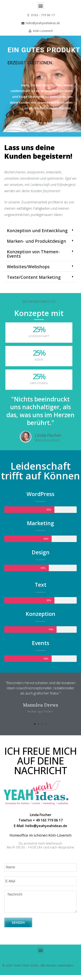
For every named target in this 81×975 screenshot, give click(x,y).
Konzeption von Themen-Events (33, 254)
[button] (40, 5)
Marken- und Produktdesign (36, 241)
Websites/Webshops (28, 267)
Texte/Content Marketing (34, 277)
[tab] (40, 231)
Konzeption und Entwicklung (37, 230)
